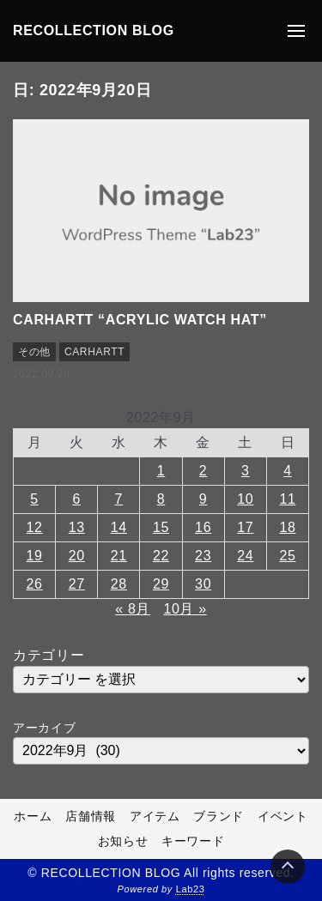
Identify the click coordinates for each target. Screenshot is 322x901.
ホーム (33, 816)
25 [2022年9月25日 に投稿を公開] (287, 555)
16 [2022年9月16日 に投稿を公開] (203, 527)
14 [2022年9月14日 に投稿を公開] (119, 527)
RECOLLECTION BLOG (93, 30)
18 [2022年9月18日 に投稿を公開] (287, 527)
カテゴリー (48, 655)
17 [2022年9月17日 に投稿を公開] (245, 527)
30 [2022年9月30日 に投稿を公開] (203, 584)
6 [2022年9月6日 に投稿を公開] (76, 499)
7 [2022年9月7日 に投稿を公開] (119, 499)
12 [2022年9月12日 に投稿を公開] (35, 527)
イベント (283, 816)
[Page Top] (287, 867)
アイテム (155, 816)
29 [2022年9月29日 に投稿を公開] (161, 584)
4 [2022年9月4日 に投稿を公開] (287, 470)
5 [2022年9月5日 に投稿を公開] (34, 499)
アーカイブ (44, 728)
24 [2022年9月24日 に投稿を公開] (245, 555)
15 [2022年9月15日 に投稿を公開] (161, 527)
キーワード (192, 841)
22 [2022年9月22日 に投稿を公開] (161, 555)
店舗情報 (90, 816)
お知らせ (123, 841)
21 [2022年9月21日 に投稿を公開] (119, 555)
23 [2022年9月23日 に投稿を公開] (203, 555)
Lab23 (190, 889)
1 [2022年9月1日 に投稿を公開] (161, 470)
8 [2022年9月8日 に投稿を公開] (161, 499)
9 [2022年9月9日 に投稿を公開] (203, 499)
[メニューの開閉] (296, 31)
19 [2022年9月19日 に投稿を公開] (35, 555)
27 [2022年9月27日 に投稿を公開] (77, 584)
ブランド (218, 816)
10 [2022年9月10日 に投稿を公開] (245, 499)
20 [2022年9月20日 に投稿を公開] (77, 555)
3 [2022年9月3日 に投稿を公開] (245, 470)
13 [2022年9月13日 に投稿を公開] (77, 527)
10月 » (184, 609)
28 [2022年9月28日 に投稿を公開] (119, 584)
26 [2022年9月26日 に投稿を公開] (35, 584)
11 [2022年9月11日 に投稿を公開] (287, 499)
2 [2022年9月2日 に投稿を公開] (203, 470)
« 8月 (132, 609)
